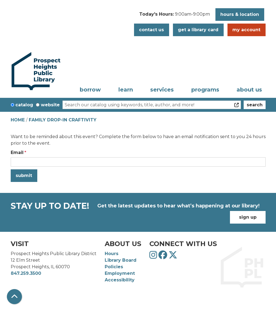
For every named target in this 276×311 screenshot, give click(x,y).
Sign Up (248, 217)
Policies (114, 266)
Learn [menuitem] (125, 89)
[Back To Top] (14, 296)
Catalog (24, 104)
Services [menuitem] (162, 89)
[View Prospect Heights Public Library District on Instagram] (153, 256)
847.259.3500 (26, 273)
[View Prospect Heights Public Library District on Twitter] (173, 256)
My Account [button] (246, 29)
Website (50, 104)
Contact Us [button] (151, 29)
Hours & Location (239, 14)
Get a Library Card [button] (198, 29)
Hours (111, 253)
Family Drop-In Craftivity (62, 119)
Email (17, 152)
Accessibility (120, 280)
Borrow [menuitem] (90, 89)
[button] (174, 16)
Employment (120, 273)
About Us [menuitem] (249, 89)
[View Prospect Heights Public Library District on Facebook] (163, 256)
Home (18, 119)
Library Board (120, 260)
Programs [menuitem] (205, 89)
